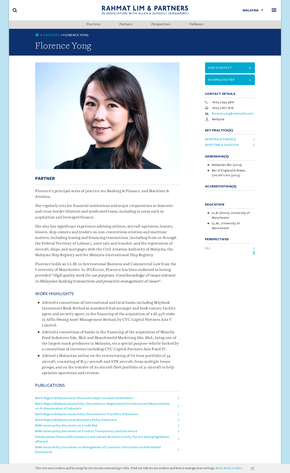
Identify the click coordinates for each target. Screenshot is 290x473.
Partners (125, 24)
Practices (94, 24)
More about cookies (229, 468)
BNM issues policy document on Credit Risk (66, 425)
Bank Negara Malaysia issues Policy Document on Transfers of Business (86, 414)
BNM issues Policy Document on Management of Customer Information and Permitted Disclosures (98, 450)
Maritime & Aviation (222, 145)
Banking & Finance (220, 139)
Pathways (196, 24)
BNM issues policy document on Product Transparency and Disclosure (86, 431)
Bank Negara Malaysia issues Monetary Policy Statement (76, 420)
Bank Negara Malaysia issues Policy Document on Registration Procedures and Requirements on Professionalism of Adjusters (102, 406)
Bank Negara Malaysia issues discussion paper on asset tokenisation (84, 398)
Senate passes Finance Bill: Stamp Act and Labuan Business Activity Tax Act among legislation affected (102, 439)
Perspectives (160, 24)
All (208, 248)
